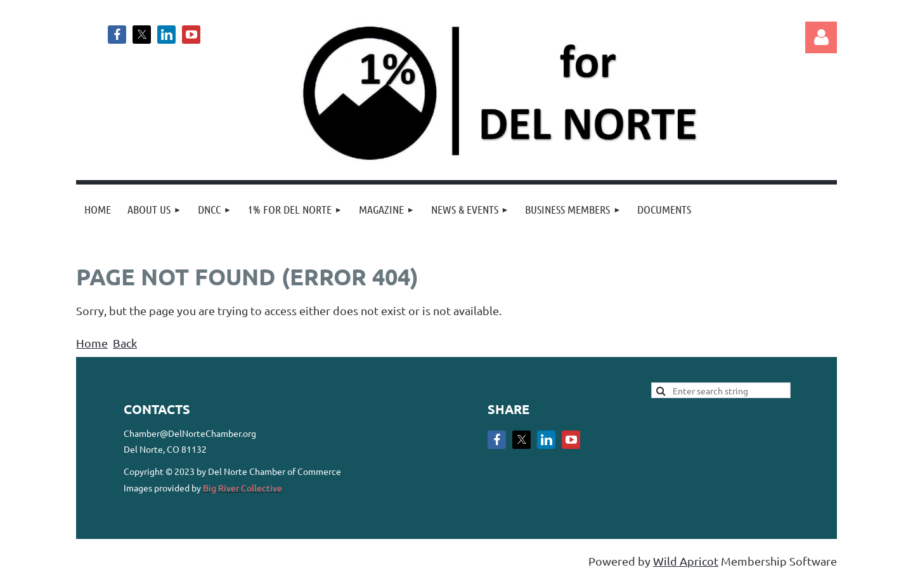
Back (125, 342)
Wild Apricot (685, 560)
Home (92, 342)
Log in (821, 37)
